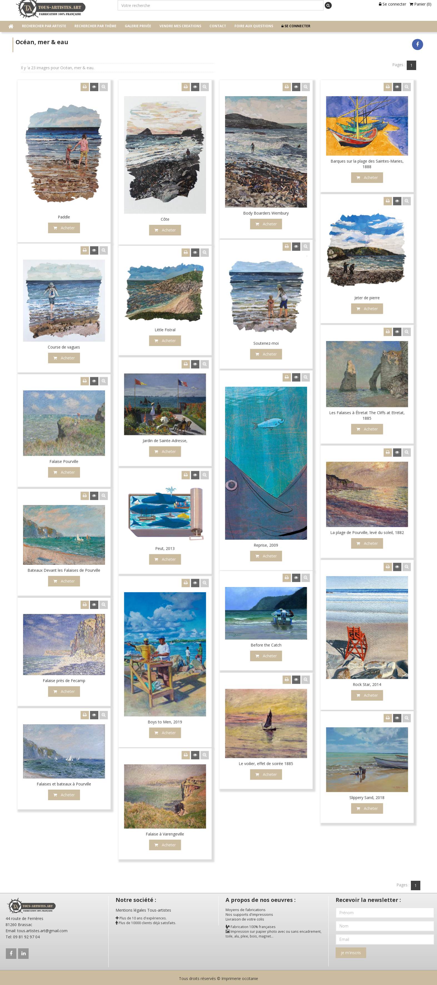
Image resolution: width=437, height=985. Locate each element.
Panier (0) (420, 4)
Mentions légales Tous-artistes (143, 909)
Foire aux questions (253, 26)
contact (217, 26)
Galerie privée (138, 26)
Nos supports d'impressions (249, 913)
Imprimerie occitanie (239, 977)
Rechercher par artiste (44, 26)
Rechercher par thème (95, 26)
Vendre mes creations (180, 26)
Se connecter (392, 4)
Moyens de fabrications (246, 908)
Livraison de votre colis (245, 918)
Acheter (203, 591)
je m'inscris (351, 951)
